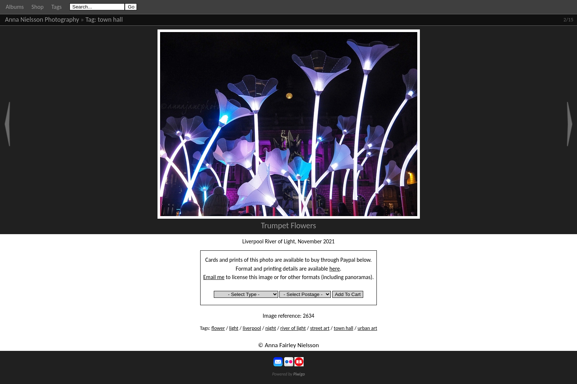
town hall (110, 19)
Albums (15, 6)
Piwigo (299, 374)
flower (218, 328)
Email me (213, 277)
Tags (56, 6)
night (270, 328)
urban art (367, 328)
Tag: (90, 19)
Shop (38, 6)
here (334, 268)
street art (320, 328)
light (233, 328)
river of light (293, 328)
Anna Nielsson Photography (42, 19)
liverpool (252, 328)
